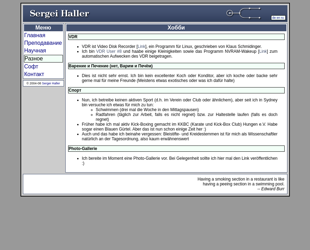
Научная (35, 50)
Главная (35, 35)
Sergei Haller (51, 83)
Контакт (34, 74)
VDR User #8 (109, 51)
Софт (31, 66)
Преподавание (43, 43)
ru (282, 17)
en (278, 17)
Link (141, 46)
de (274, 17)
